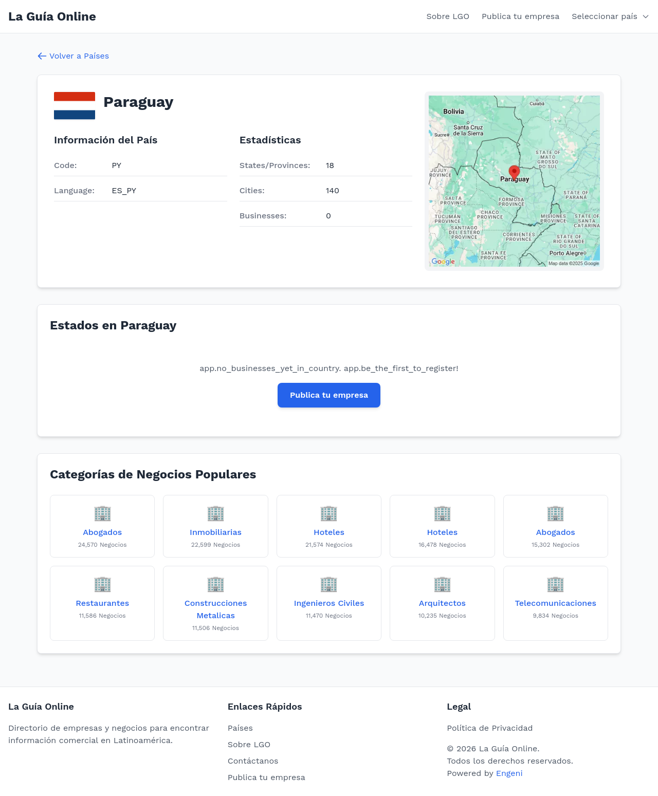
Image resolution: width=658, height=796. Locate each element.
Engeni (509, 773)
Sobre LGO (448, 16)
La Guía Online (52, 16)
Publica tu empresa (520, 16)
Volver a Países (73, 56)
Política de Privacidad (490, 728)
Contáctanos (253, 761)
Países (240, 728)
